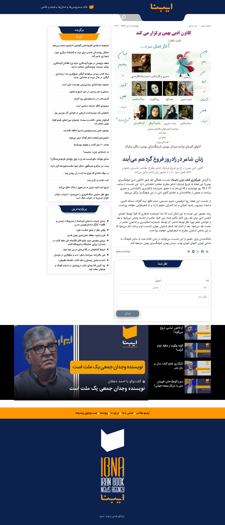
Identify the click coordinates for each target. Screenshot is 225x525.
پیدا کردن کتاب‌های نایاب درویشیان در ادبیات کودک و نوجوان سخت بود (80, 267)
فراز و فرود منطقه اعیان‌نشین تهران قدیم (86, 235)
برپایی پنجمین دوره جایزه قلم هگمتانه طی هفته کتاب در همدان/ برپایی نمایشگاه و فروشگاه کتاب (78, 242)
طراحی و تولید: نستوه (112, 516)
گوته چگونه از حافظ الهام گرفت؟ (170, 347)
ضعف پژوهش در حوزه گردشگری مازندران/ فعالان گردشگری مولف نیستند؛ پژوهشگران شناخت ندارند (81, 65)
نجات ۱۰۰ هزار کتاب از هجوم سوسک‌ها (91, 145)
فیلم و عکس (48, 7)
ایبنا (164, 8)
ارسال (128, 313)
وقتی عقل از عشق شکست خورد (90, 230)
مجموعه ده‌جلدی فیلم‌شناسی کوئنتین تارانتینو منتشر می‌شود (80, 45)
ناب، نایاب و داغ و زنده (98, 180)
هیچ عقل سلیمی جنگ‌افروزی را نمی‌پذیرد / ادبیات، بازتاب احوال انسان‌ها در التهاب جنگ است (82, 196)
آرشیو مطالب (143, 413)
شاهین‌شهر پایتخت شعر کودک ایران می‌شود (89, 138)
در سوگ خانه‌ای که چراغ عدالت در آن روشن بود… (86, 173)
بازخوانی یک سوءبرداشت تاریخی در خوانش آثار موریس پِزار (81, 113)
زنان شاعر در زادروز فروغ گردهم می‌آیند (162, 159)
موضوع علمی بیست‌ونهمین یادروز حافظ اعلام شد (86, 130)
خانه (86, 5)
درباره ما (115, 413)
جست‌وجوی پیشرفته (86, 413)
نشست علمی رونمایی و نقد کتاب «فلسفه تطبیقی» (81, 260)
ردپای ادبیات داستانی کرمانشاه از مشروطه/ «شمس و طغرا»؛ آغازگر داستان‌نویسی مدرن (80, 223)
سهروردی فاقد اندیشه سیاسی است (92, 106)
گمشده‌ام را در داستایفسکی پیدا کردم (91, 99)
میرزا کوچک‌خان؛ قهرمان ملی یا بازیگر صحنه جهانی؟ (168, 383)
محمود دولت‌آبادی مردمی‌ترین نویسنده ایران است (85, 85)
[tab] (79, 30)
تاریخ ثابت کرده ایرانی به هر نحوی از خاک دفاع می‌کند (84, 187)
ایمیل (158, 280)
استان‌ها (62, 7)
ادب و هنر (193, 26)
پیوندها (104, 413)
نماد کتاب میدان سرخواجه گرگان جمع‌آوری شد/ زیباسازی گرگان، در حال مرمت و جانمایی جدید (82, 75)
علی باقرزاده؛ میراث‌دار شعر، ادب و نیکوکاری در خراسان (79, 255)
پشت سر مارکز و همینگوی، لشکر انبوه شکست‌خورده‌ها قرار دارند (79, 166)
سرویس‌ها (74, 7)
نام (207, 280)
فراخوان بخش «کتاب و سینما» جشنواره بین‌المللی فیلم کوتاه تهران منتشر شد (80, 121)
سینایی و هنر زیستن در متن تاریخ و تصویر (89, 92)
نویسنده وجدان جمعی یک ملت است (107, 388)
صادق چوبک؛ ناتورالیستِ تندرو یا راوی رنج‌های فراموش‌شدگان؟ (79, 159)
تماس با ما (127, 413)
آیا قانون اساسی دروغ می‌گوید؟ (171, 329)
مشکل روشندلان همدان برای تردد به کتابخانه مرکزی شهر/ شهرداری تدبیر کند (82, 54)
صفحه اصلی (206, 26)
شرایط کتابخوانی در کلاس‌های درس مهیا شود (84, 249)
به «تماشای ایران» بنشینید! (96, 152)
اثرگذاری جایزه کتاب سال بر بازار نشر (168, 365)
